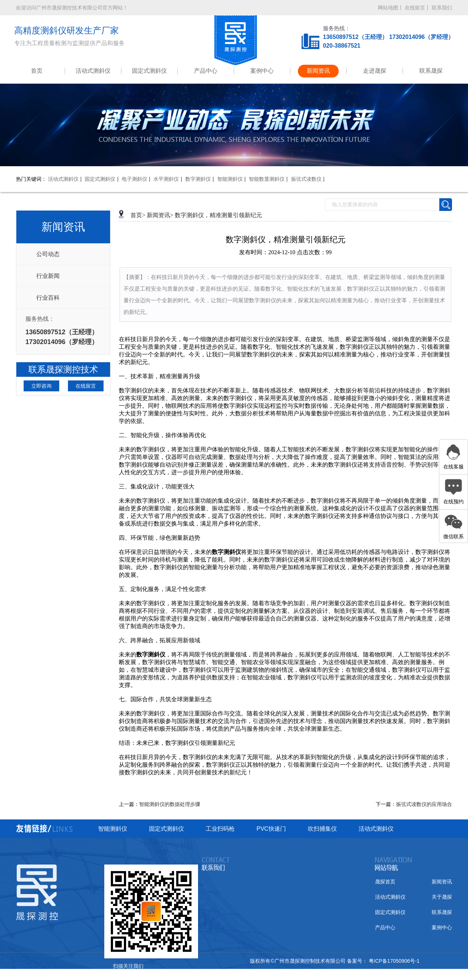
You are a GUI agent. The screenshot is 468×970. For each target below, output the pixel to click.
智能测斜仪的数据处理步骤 (169, 804)
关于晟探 (442, 897)
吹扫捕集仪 (322, 829)
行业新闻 (48, 276)
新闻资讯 (318, 71)
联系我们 (442, 8)
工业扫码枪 (220, 829)
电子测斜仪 (134, 179)
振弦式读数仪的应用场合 (424, 804)
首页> (137, 215)
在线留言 (86, 386)
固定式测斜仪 (149, 71)
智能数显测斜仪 (267, 179)
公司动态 (48, 254)
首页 (37, 71)
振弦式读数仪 (306, 179)
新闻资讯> (160, 215)
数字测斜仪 (198, 179)
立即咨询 (41, 386)
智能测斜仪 (230, 179)
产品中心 (205, 71)
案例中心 (262, 71)
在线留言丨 (417, 8)
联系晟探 (431, 71)
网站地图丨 (390, 8)
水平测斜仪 (166, 179)
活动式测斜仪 (93, 71)
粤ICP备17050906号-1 (393, 961)
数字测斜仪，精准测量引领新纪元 (218, 215)
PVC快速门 (271, 829)
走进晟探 (374, 71)
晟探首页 (385, 882)
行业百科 (48, 298)
